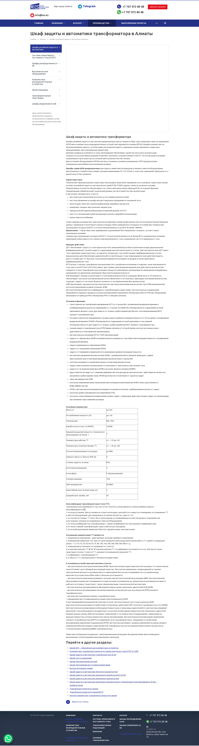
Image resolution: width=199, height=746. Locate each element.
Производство (102, 23)
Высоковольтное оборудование (40, 72)
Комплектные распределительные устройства (42, 81)
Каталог (78, 23)
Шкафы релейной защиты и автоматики (45, 48)
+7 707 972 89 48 (133, 6)
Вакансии (97, 732)
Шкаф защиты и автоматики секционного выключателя (94, 679)
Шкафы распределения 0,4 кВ (44, 64)
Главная (38, 23)
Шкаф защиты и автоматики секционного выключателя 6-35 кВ (98, 675)
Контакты (97, 716)
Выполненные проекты (133, 23)
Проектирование (40, 90)
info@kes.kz (151, 730)
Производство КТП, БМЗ (131, 734)
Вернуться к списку (77, 702)
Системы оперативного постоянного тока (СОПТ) (44, 56)
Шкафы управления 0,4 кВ (44, 104)
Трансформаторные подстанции (41, 97)
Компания (58, 23)
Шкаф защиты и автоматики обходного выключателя (94, 672)
